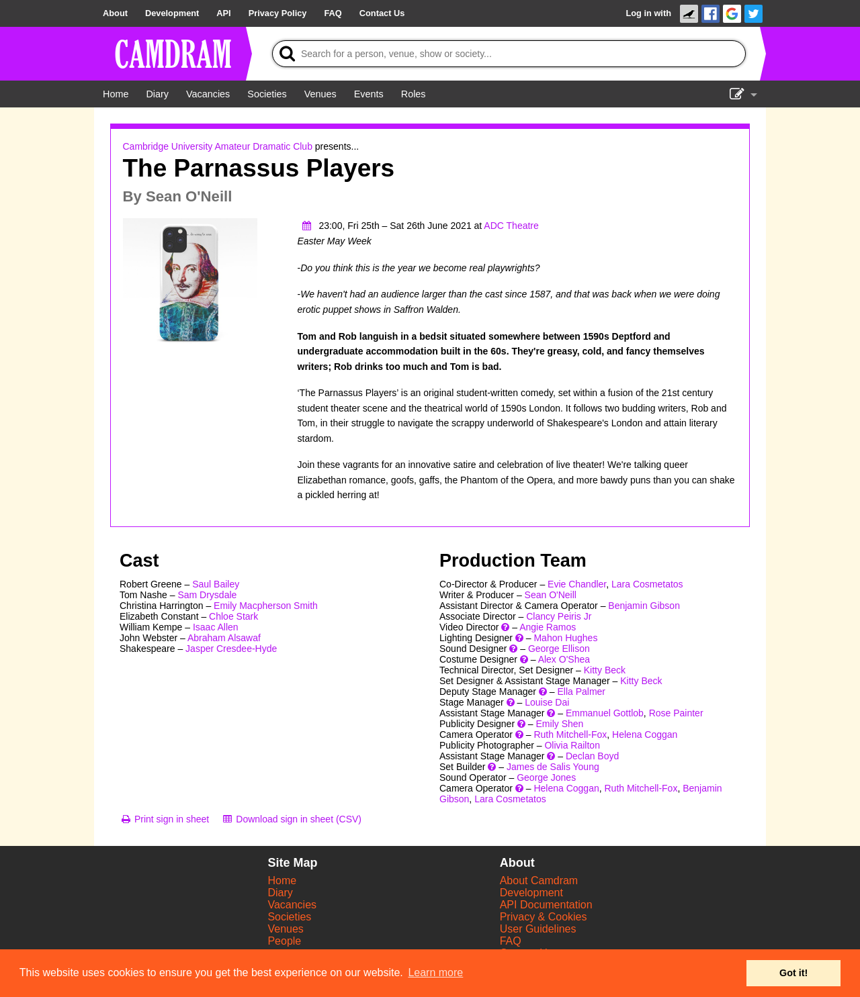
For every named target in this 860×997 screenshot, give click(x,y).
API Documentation (546, 904)
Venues (285, 929)
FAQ (510, 941)
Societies (289, 916)
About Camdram (539, 880)
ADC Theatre (511, 225)
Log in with (648, 13)
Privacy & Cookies (543, 916)
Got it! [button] (793, 972)
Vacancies (291, 904)
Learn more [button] (435, 972)
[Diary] (157, 94)
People (284, 941)
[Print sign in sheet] (164, 819)
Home (281, 880)
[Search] (509, 53)
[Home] (115, 94)
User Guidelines (538, 929)
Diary (279, 892)
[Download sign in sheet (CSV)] (291, 819)
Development (531, 892)
